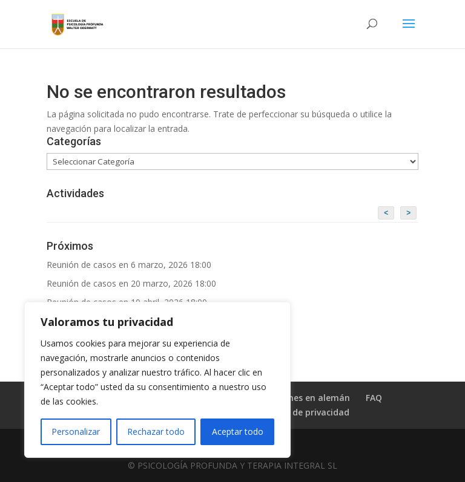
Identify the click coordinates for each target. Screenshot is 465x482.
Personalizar (75, 431)
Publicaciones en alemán (298, 397)
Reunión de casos (81, 264)
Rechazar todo (156, 431)
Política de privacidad (304, 412)
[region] (157, 380)
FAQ (374, 397)
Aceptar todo (237, 431)
